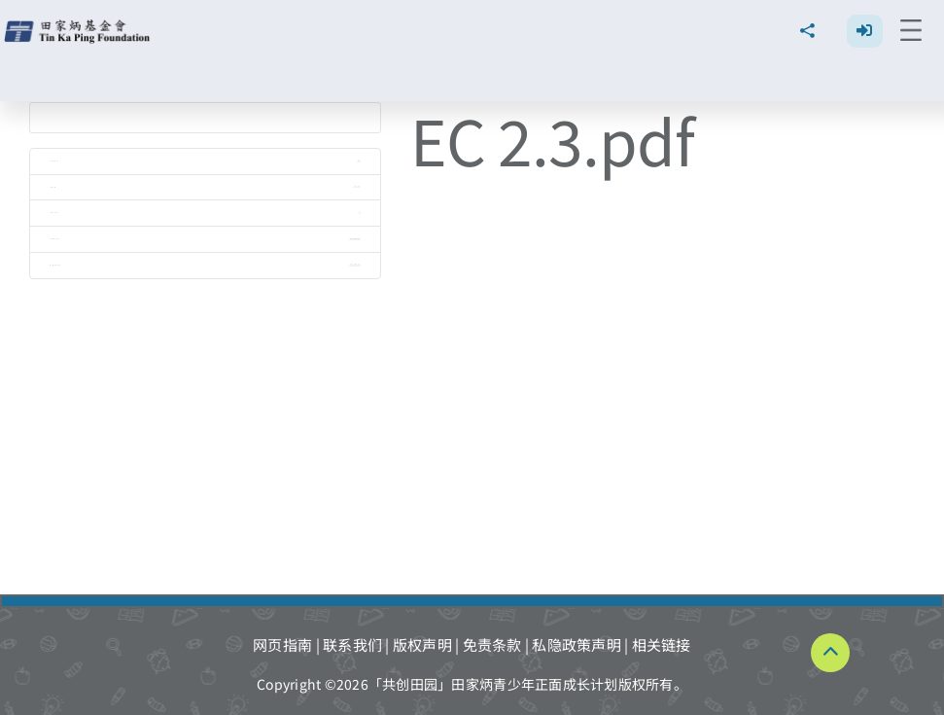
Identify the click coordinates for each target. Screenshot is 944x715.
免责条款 (492, 644)
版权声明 (422, 644)
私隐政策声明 (576, 644)
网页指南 (282, 644)
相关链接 (661, 644)
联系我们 (352, 644)
